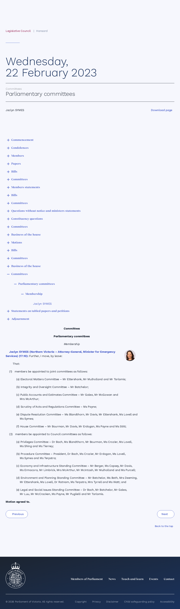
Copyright (80, 601)
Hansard (42, 31)
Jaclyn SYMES (42, 303)
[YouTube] (164, 587)
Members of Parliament (87, 579)
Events (153, 579)
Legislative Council (18, 31)
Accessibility (167, 601)
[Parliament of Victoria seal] (15, 575)
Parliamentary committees (36, 284)
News (112, 579)
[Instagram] (148, 587)
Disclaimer (112, 601)
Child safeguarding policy (139, 601)
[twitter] (133, 587)
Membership (33, 294)
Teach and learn (132, 579)
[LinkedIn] (141, 587)
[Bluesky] (172, 587)
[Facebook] (156, 587)
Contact (169, 579)
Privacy (96, 601)
